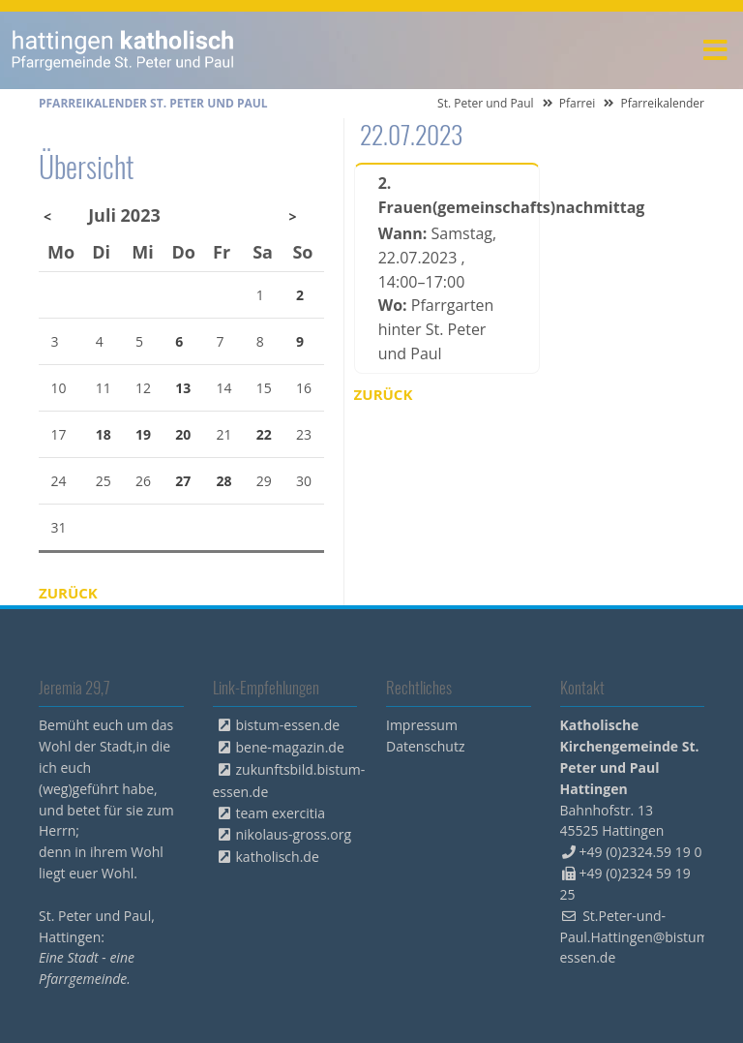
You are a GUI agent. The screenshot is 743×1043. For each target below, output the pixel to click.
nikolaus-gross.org (294, 834)
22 (264, 434)
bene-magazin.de (290, 747)
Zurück (383, 394)
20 (183, 434)
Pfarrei (577, 103)
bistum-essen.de (288, 725)
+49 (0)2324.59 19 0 (641, 852)
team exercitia (281, 813)
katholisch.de (277, 856)
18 (103, 434)
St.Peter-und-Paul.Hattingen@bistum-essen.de (637, 936)
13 (183, 388)
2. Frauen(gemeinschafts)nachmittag (447, 195)
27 (183, 481)
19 (143, 434)
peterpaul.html (123, 50)
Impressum (422, 725)
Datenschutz (425, 746)
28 (224, 481)
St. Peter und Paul (485, 103)
